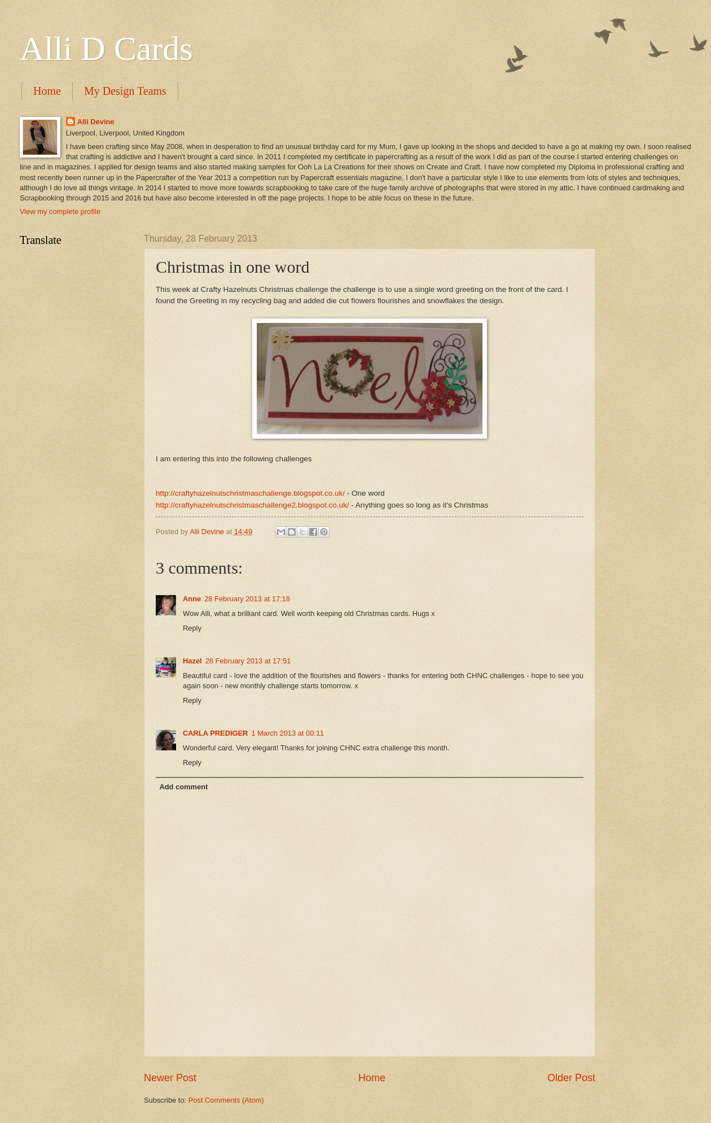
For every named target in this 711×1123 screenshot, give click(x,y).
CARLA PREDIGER (215, 733)
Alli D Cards (106, 48)
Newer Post (170, 1077)
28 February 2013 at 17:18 (247, 599)
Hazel (192, 661)
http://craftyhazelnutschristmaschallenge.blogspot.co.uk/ (250, 493)
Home (47, 91)
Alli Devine (96, 121)
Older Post (571, 1077)
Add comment (183, 787)
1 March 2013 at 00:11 (287, 733)
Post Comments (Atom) (226, 1100)
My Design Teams (125, 91)
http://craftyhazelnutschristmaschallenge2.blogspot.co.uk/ (252, 505)
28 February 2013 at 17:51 (248, 661)
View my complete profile (60, 211)
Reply (192, 628)
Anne (192, 599)
